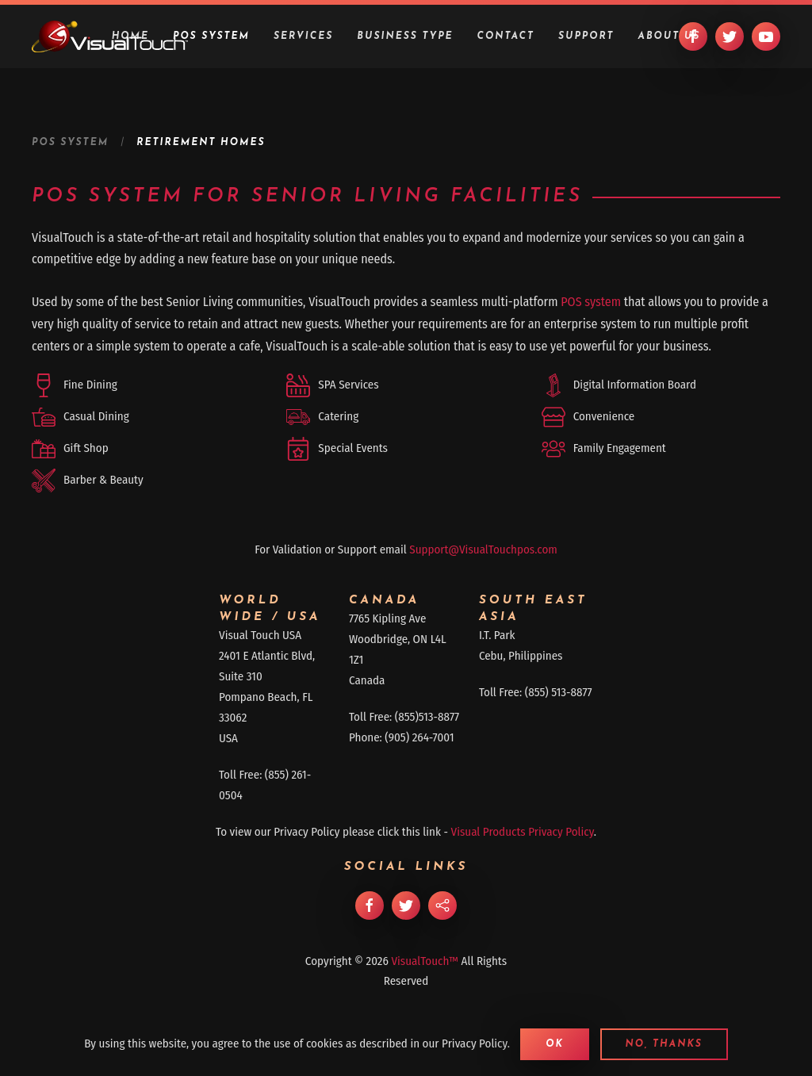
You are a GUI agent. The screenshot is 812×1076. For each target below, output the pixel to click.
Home (130, 36)
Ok (555, 1044)
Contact (505, 36)
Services (303, 36)
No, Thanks (664, 1044)
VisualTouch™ (424, 961)
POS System (211, 36)
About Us (669, 36)
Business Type (405, 36)
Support (586, 36)
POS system (591, 301)
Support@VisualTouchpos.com (483, 549)
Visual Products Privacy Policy (522, 832)
